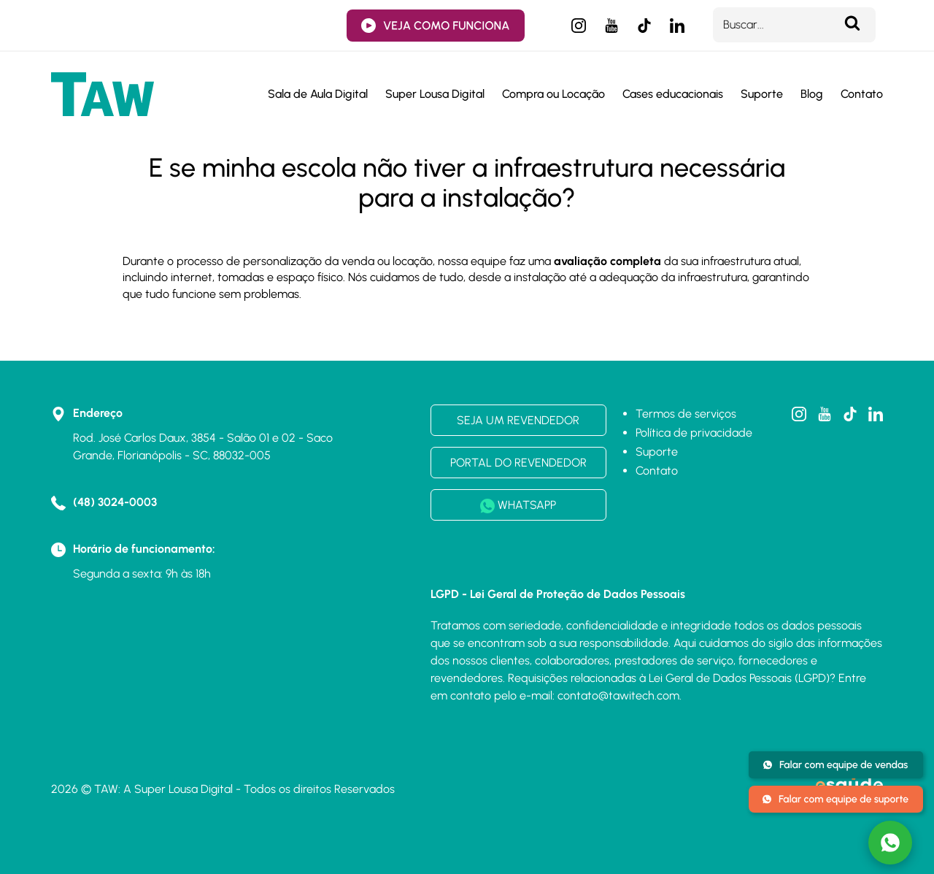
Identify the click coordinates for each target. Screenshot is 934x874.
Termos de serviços (686, 414)
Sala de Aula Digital (318, 94)
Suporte (762, 94)
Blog (811, 94)
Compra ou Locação (553, 94)
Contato (862, 94)
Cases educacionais (672, 94)
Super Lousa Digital (435, 94)
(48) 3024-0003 (115, 502)
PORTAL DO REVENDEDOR (518, 462)
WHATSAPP (518, 505)
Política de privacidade (694, 433)
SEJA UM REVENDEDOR (518, 420)
